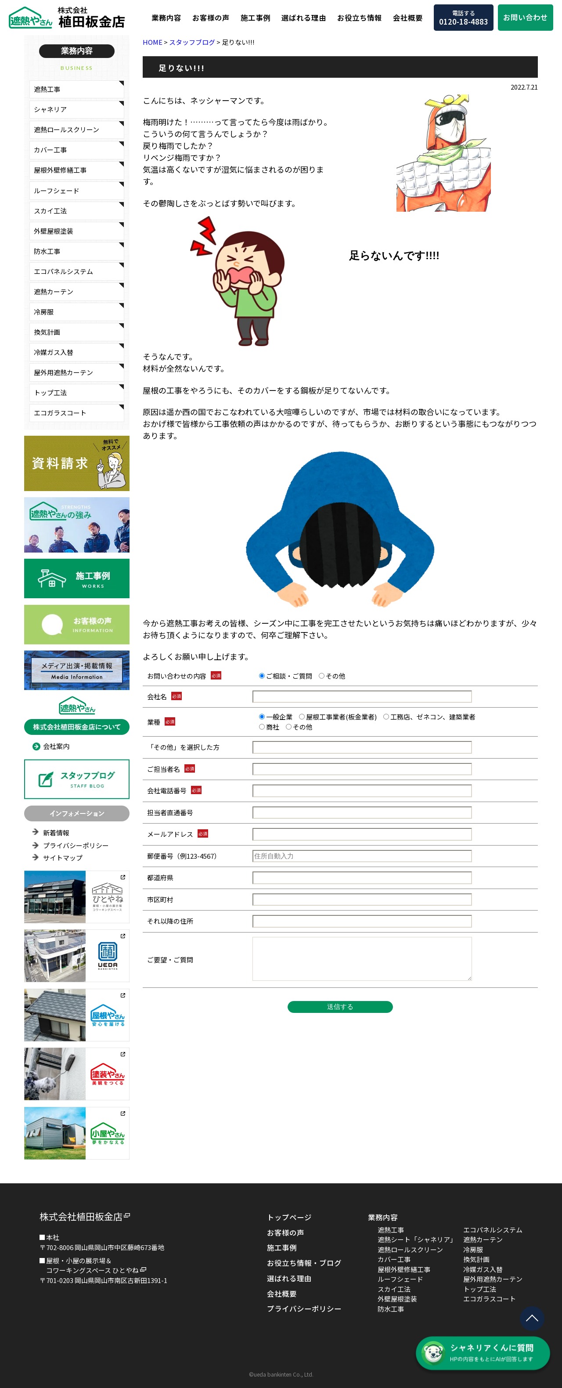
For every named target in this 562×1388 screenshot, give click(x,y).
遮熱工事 (47, 89)
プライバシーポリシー (76, 845)
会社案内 (56, 746)
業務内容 (166, 17)
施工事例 (255, 17)
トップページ (289, 1217)
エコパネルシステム (63, 271)
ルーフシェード (56, 190)
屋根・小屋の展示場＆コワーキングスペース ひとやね (92, 1265)
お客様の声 (211, 17)
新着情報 (56, 832)
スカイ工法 (50, 210)
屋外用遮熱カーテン (63, 372)
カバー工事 (50, 149)
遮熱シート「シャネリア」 (417, 1239)
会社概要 (408, 17)
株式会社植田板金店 (81, 1216)
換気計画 (47, 331)
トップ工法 (50, 392)
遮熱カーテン (53, 291)
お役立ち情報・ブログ (304, 1263)
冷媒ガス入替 (53, 352)
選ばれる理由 (303, 17)
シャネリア (50, 109)
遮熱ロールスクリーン (66, 129)
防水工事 (47, 251)
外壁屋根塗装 (53, 230)
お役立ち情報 (359, 17)
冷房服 (44, 311)
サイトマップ (63, 857)
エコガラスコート (60, 412)
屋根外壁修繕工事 (60, 169)
